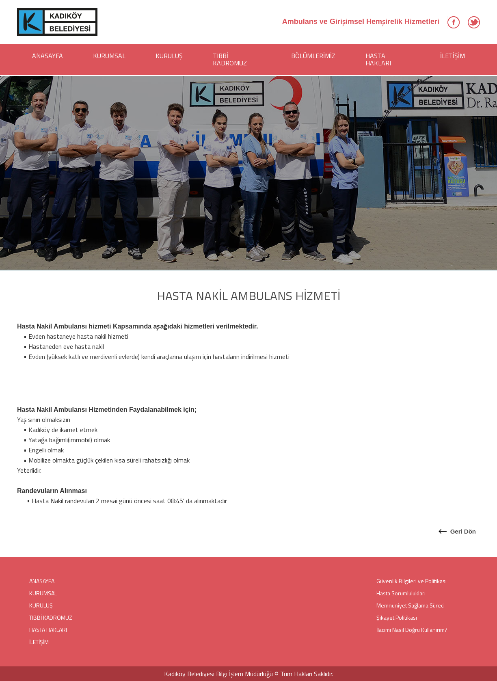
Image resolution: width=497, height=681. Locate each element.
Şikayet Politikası (396, 617)
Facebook (453, 22)
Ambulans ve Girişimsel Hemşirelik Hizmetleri (360, 21)
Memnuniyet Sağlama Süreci (410, 605)
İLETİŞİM (452, 56)
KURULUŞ (169, 56)
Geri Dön (457, 531)
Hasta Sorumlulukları (401, 593)
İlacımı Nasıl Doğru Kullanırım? (411, 629)
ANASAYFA (47, 56)
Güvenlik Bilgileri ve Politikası (411, 581)
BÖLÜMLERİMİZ (313, 56)
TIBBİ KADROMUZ (230, 59)
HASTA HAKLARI (378, 59)
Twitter (474, 22)
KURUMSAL (109, 56)
